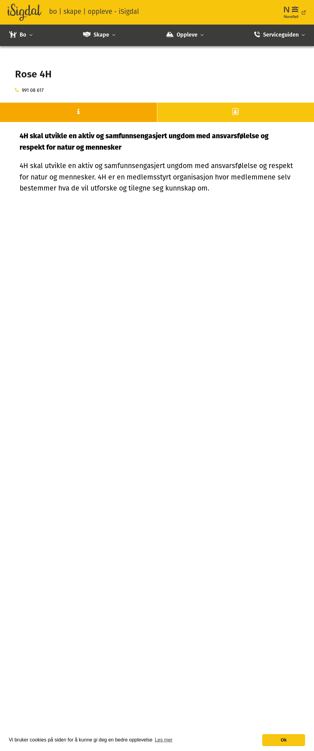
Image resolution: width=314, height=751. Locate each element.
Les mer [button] (164, 739)
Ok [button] (284, 739)
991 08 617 (33, 90)
